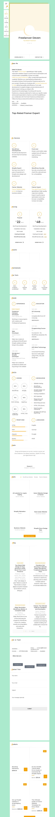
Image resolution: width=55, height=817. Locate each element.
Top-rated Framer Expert (40, 182)
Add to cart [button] (26, 764)
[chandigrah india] (30, 723)
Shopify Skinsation (20, 505)
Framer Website (45, 469)
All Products (30, 813)
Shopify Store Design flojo (41, 521)
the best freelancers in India (35, 76)
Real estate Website (41, 505)
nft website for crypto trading (20, 487)
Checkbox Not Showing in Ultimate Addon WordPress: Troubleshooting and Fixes (40, 561)
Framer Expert (22, 65)
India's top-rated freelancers (20, 70)
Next (34, 624)
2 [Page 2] (26, 624)
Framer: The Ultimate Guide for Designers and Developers (40, 600)
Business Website (20, 521)
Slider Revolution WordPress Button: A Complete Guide (20, 601)
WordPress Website (30, 469)
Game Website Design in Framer (41, 487)
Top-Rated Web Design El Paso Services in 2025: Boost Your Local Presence (20, 560)
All (23, 469)
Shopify (38, 469)
